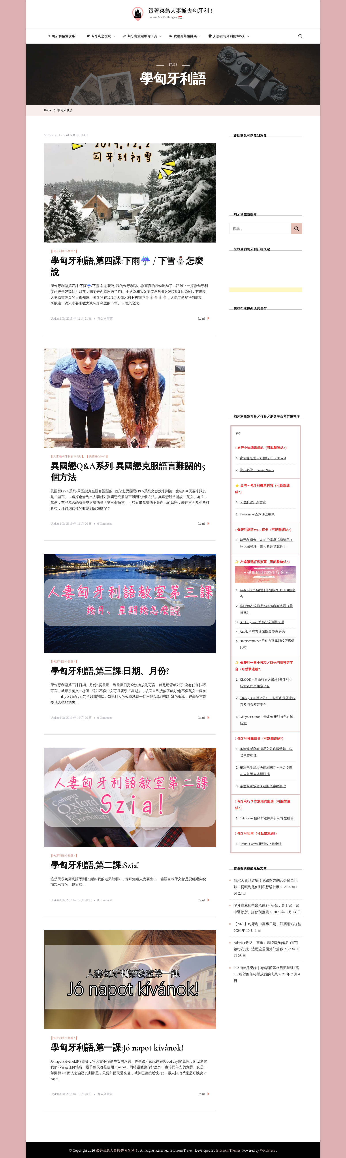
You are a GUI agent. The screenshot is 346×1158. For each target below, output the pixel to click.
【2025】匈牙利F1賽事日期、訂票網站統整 (267, 924)
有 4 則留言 (105, 1092)
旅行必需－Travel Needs (257, 470)
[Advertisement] (265, 171)
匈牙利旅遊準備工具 (145, 36)
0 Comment (104, 523)
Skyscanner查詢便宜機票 (257, 514)
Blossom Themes (228, 1149)
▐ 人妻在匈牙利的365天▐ (67, 456)
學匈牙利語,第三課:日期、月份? (111, 670)
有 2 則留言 (105, 318)
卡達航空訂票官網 (253, 502)
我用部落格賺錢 (187, 36)
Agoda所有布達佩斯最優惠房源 (262, 631)
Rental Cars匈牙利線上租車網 (261, 844)
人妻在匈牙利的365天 (231, 36)
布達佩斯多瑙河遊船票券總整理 (263, 786)
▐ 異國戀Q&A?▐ (97, 456)
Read (203, 317)
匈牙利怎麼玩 (103, 36)
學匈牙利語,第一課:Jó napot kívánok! (118, 1046)
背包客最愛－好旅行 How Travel (263, 458)
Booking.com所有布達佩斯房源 (262, 622)
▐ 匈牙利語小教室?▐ (64, 251)
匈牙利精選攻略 (66, 36)
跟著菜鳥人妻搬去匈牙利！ (181, 10)
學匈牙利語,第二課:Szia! (96, 864)
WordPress (267, 1149)
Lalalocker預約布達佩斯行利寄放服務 (266, 818)
